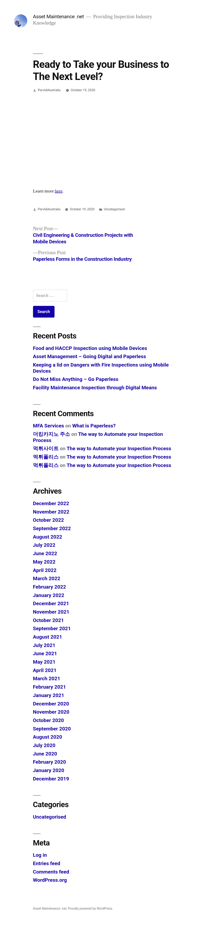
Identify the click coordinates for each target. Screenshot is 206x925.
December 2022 (51, 503)
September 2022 (52, 528)
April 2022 (45, 570)
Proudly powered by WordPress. (90, 908)
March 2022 (46, 578)
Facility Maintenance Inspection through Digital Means (95, 388)
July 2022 (44, 545)
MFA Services (48, 426)
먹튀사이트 (46, 448)
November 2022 (51, 512)
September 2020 (52, 729)
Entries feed (46, 863)
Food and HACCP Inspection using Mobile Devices (90, 348)
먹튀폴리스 (46, 457)
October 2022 (48, 520)
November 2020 (51, 712)
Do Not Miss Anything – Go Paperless (75, 379)
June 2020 (45, 754)
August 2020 (47, 737)
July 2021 (44, 645)
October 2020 (48, 720)
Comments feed (51, 872)
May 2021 (44, 662)
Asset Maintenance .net (58, 16)
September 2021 (52, 628)
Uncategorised (114, 209)
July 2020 (44, 745)
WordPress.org (50, 880)
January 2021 (48, 695)
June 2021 (45, 653)
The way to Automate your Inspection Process (119, 448)
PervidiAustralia (49, 90)
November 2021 (51, 612)
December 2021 (51, 603)
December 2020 (51, 704)
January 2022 (48, 595)
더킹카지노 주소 (51, 434)
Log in (40, 855)
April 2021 (45, 670)
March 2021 (46, 678)
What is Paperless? (94, 426)
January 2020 (48, 770)
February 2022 (49, 587)
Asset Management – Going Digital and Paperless (89, 356)
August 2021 (47, 637)
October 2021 (48, 620)
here (59, 191)
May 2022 (44, 562)
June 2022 (45, 553)
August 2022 (47, 537)
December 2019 (51, 779)
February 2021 (49, 687)
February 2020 (49, 762)
